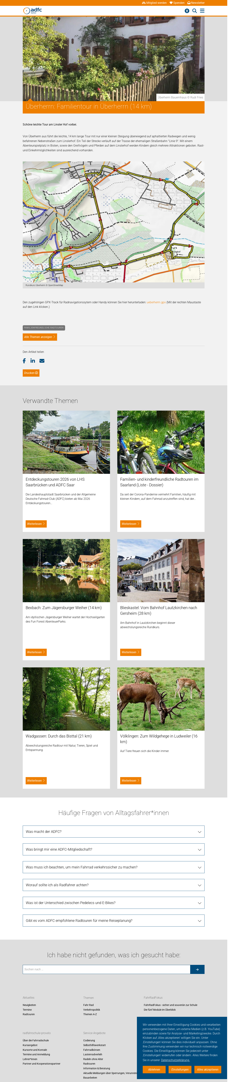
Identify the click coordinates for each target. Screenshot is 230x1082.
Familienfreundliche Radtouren (44, 328)
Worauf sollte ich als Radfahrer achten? (57, 885)
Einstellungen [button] (180, 1069)
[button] (27, 361)
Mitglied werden (154, 3)
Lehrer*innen (30, 1059)
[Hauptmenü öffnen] (202, 10)
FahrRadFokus (153, 998)
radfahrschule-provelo (37, 1033)
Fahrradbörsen (91, 1049)
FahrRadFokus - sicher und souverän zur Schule (170, 1005)
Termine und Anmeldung (36, 1054)
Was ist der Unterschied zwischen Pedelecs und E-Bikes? (70, 903)
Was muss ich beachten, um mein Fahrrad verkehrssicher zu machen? (81, 867)
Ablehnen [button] (154, 1069)
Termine (27, 1009)
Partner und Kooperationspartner (41, 1063)
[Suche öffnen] (194, 10)
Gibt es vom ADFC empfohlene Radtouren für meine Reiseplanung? (79, 920)
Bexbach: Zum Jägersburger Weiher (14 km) (64, 607)
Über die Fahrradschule (36, 1040)
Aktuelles (28, 998)
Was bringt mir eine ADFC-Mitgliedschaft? (59, 849)
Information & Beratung (96, 1068)
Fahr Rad (88, 1005)
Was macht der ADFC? (43, 831)
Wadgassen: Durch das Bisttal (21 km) (59, 736)
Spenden (177, 3)
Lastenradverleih (92, 1054)
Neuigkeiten (29, 1005)
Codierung (89, 1040)
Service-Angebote (94, 1033)
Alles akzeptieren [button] (208, 1069)
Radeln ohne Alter (93, 1059)
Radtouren (29, 1014)
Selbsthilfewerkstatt (94, 1045)
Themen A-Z (90, 1014)
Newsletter (196, 3)
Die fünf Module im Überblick (160, 1009)
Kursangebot (30, 1045)
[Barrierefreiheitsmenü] (187, 10)
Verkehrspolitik (91, 1009)
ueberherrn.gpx (156, 302)
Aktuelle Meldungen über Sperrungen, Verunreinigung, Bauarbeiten (113, 1075)
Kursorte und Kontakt (35, 1049)
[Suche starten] (197, 969)
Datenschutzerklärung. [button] (175, 1060)
